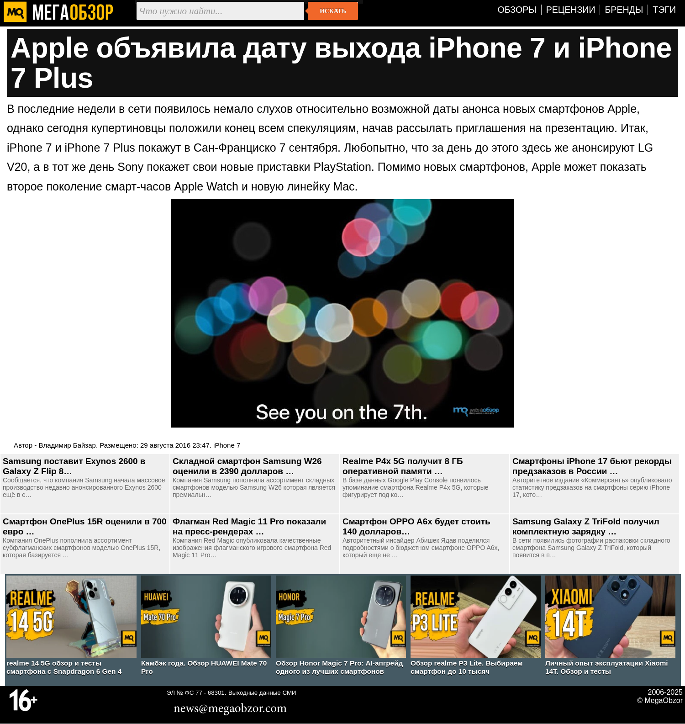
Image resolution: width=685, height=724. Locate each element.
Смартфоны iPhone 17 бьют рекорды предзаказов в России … (592, 466)
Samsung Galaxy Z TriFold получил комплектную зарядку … (585, 526)
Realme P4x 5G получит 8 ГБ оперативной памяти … (402, 466)
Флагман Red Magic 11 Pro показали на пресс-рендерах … (249, 526)
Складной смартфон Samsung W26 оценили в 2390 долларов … (247, 466)
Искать (333, 11)
